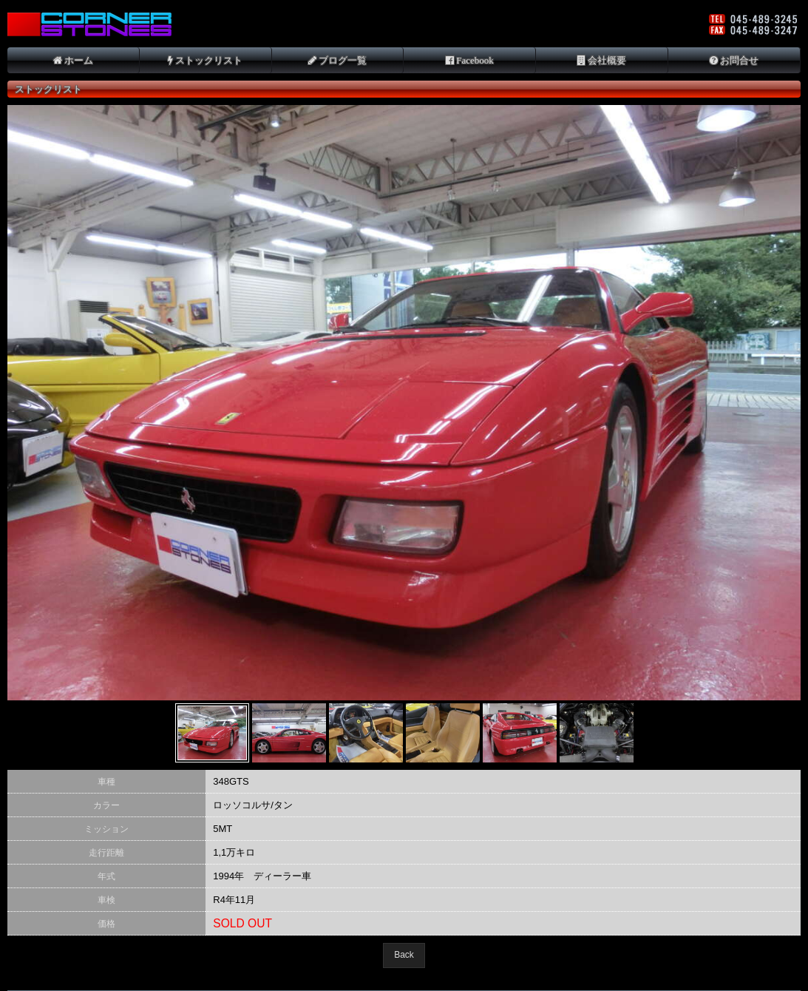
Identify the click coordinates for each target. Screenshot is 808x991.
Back (404, 955)
